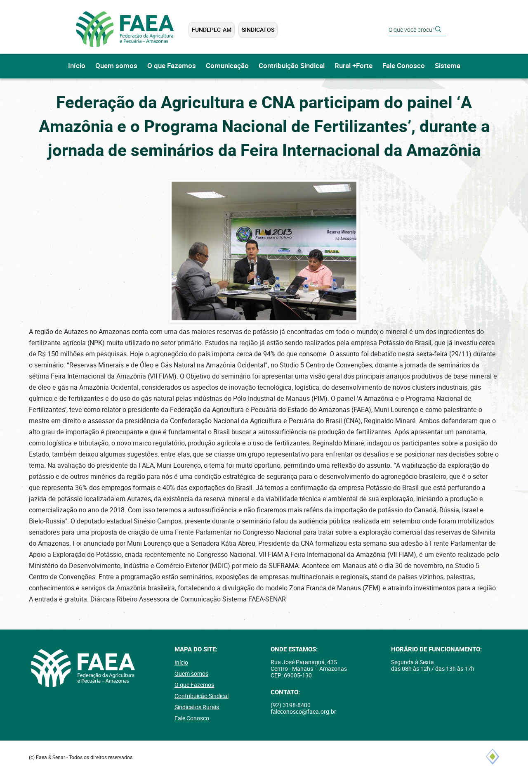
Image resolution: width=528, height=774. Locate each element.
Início (76, 66)
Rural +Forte (353, 66)
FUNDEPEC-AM (211, 30)
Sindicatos (258, 30)
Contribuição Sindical (292, 66)
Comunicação (227, 66)
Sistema (447, 66)
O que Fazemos (171, 66)
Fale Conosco (403, 66)
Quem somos (116, 66)
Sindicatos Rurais (196, 707)
